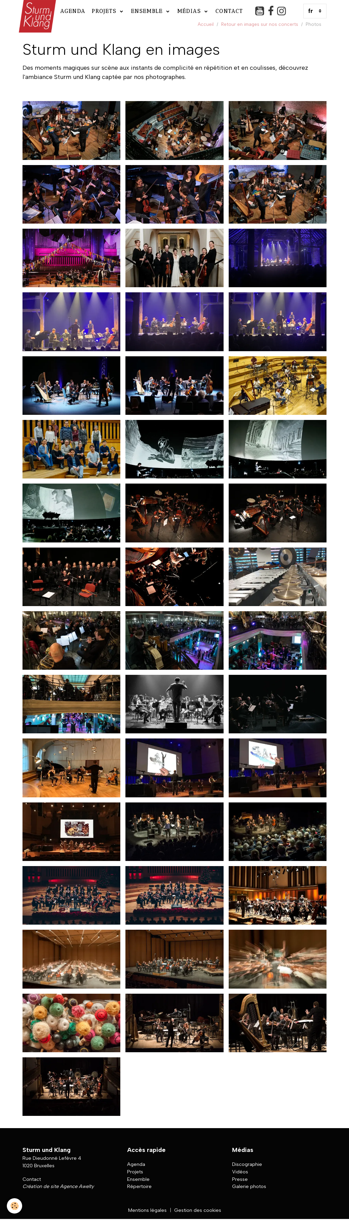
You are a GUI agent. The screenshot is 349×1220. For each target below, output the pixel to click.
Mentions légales (147, 1210)
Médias (190, 11)
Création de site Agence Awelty (58, 1186)
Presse (240, 1179)
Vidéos (240, 1172)
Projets (105, 11)
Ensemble (148, 11)
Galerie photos (249, 1186)
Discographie (247, 1164)
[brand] (36, 11)
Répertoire (139, 1186)
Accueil (206, 24)
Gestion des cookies (197, 1210)
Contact (229, 11)
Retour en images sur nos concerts (259, 24)
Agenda (73, 11)
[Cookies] (14, 1206)
